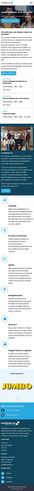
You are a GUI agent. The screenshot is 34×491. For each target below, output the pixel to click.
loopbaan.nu (9, 465)
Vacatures (4, 443)
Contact (3, 450)
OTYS (21, 489)
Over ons (6, 191)
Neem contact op (9, 73)
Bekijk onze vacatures (10, 21)
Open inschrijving (6, 445)
